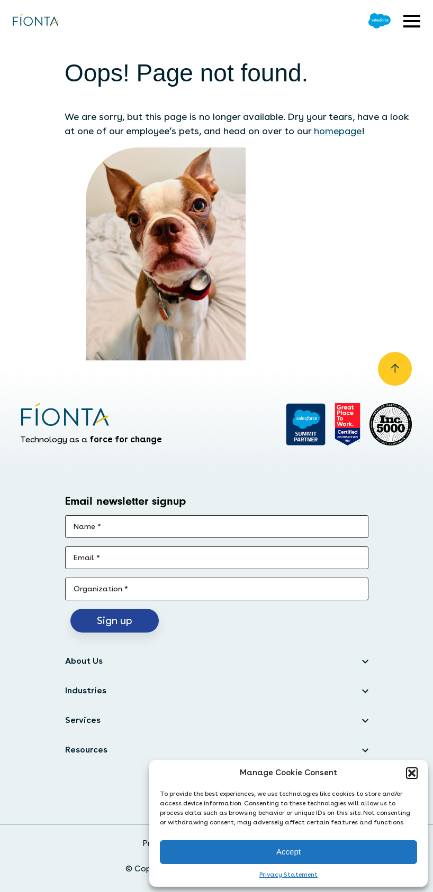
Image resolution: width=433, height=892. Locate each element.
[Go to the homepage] (36, 21)
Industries (85, 690)
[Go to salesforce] (306, 424)
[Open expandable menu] (411, 21)
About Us (84, 661)
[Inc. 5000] (390, 424)
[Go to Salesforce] (379, 21)
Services (83, 720)
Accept (288, 851)
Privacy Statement (288, 874)
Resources (86, 750)
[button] (412, 773)
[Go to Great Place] (347, 424)
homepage (338, 130)
